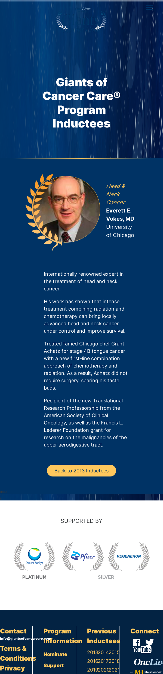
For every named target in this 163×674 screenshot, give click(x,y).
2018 (114, 661)
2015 (114, 652)
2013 (92, 652)
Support (54, 665)
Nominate (55, 654)
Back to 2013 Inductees (81, 470)
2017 (103, 661)
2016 (92, 661)
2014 (103, 652)
